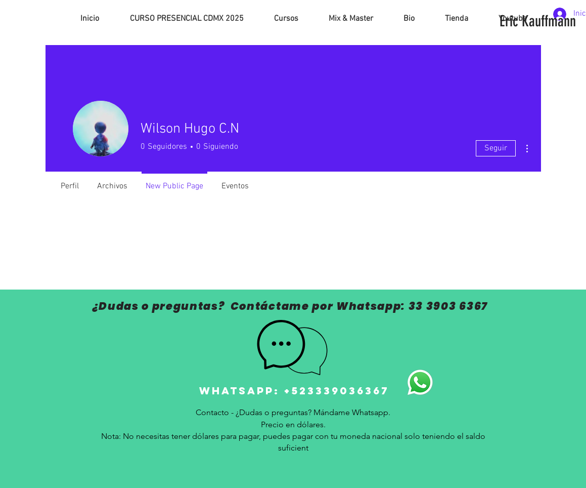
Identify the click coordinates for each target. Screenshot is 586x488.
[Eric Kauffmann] (538, 21)
